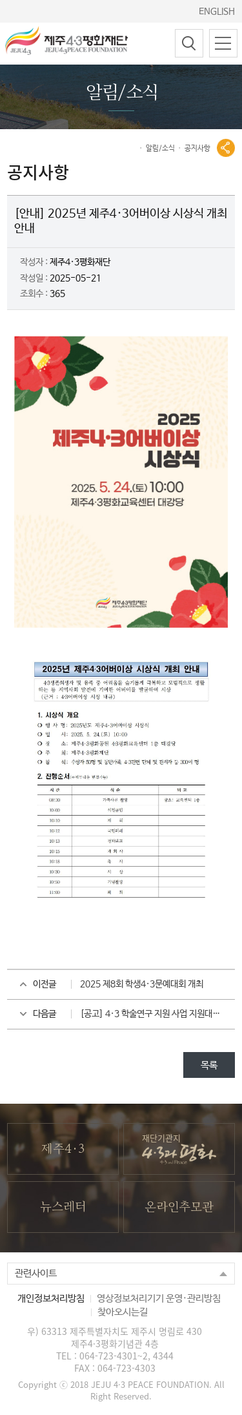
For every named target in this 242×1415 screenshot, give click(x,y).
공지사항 (197, 148)
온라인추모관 (179, 1207)
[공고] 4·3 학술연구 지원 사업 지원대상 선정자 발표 (157, 1014)
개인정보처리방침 (51, 1298)
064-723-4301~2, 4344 (126, 1355)
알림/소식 (160, 148)
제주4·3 (63, 1149)
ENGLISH (217, 11)
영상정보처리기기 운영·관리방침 (159, 1298)
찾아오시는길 (122, 1312)
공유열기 (226, 148)
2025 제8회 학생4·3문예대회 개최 (141, 984)
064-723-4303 (126, 1367)
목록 (209, 1065)
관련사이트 (36, 1273)
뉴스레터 (63, 1207)
